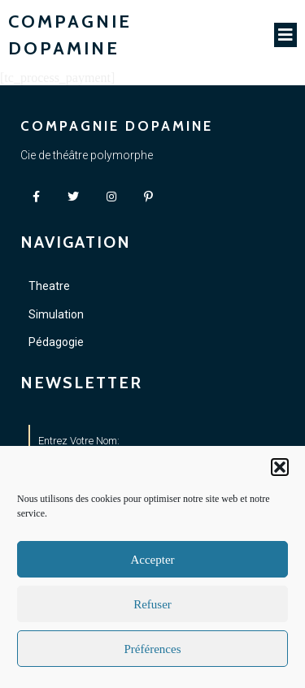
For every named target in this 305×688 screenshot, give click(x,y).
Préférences (152, 649)
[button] (280, 467)
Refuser (152, 604)
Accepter (152, 559)
